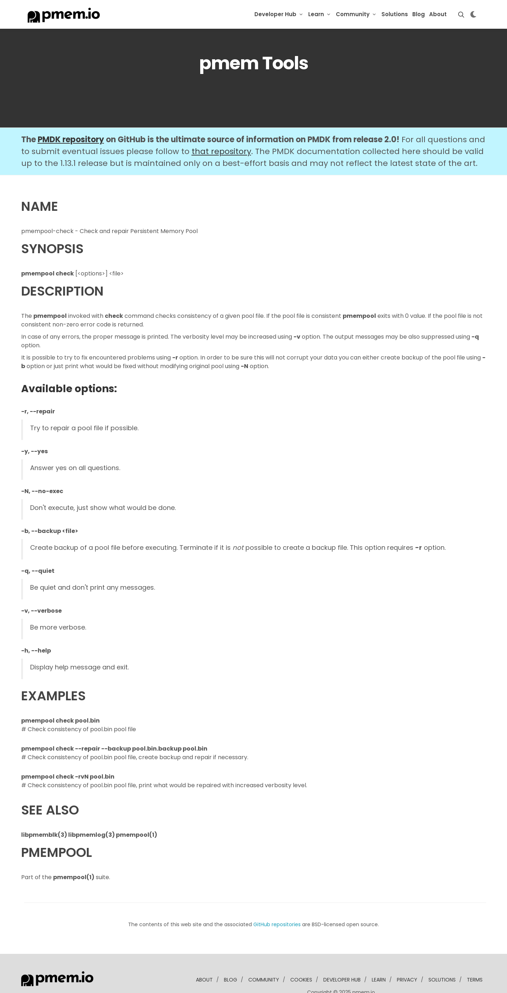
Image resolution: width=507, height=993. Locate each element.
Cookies (301, 957)
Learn (316, 14)
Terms (475, 957)
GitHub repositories (277, 902)
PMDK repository (71, 117)
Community (353, 14)
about (204, 957)
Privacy (407, 957)
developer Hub (342, 957)
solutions (442, 957)
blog (230, 957)
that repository (221, 129)
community (263, 957)
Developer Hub (275, 14)
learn (379, 957)
